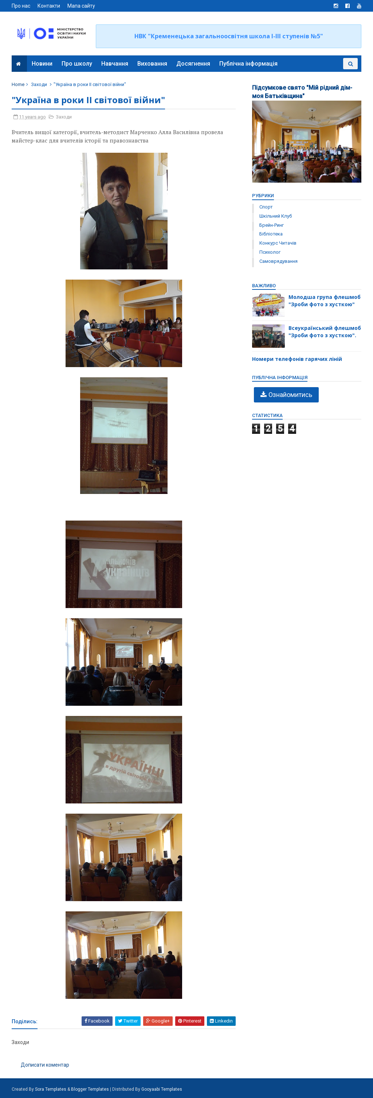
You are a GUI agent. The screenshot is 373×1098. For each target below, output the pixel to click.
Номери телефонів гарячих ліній (297, 358)
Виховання (152, 63)
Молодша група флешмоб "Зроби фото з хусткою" (324, 300)
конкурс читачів (278, 243)
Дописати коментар (45, 1065)
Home (18, 84)
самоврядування (278, 261)
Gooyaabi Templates (161, 1089)
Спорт (266, 207)
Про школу (77, 63)
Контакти (49, 6)
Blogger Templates (90, 1089)
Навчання (114, 63)
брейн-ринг (271, 225)
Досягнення (193, 63)
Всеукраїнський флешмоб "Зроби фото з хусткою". (324, 331)
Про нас (21, 6)
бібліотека (271, 234)
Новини (42, 63)
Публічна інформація (248, 63)
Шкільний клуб (275, 216)
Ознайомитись (290, 394)
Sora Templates (50, 1089)
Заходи (39, 84)
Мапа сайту (81, 6)
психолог (269, 252)
